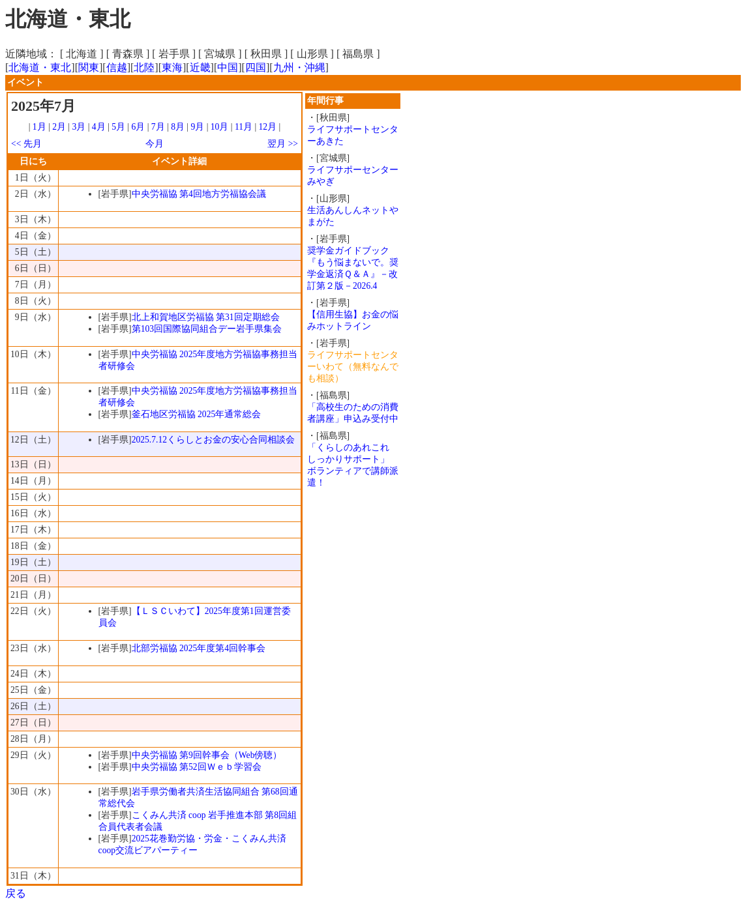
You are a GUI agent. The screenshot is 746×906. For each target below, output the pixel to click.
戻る (15, 893)
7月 (158, 127)
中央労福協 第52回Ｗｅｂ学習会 (196, 767)
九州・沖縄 (299, 67)
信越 (116, 67)
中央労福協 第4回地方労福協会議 (199, 194)
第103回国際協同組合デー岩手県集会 (207, 329)
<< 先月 (26, 144)
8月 (178, 127)
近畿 (200, 67)
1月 (39, 127)
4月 (99, 127)
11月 (243, 127)
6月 (138, 127)
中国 (227, 67)
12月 (268, 127)
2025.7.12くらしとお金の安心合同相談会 (213, 440)
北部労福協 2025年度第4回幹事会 (198, 648)
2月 (59, 127)
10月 (220, 127)
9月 (197, 127)
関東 (88, 67)
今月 (154, 144)
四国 (255, 67)
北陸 (144, 67)
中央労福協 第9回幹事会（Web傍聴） (207, 755)
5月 (118, 127)
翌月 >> (282, 144)
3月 (79, 127)
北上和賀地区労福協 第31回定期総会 (206, 317)
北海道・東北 (39, 67)
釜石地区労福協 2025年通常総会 (196, 414)
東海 (172, 67)
